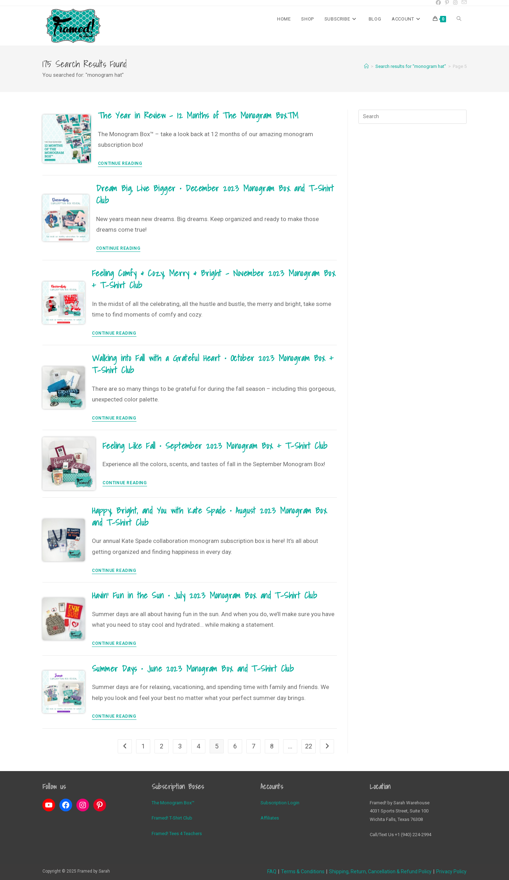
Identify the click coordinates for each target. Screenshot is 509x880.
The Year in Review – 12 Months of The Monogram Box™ (198, 115)
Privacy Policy (451, 871)
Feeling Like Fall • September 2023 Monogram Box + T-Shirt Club (215, 445)
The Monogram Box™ (173, 802)
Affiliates (270, 818)
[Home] (366, 66)
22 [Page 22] (308, 746)
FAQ (271, 871)
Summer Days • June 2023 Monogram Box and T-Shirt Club (193, 668)
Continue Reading (120, 163)
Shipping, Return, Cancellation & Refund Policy (380, 871)
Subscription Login (280, 802)
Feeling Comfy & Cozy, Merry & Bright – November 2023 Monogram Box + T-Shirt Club (213, 279)
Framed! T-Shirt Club (172, 818)
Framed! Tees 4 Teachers (177, 833)
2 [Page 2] (161, 746)
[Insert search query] (412, 117)
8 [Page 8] (272, 746)
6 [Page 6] (235, 746)
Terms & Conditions (302, 871)
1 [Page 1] (143, 746)
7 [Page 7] (253, 746)
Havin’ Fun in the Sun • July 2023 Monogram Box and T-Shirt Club (204, 595)
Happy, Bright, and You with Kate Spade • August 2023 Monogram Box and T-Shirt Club (209, 516)
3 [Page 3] (180, 746)
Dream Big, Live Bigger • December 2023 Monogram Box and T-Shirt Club (215, 194)
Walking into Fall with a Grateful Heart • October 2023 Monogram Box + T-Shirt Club (213, 364)
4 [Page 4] (198, 746)
